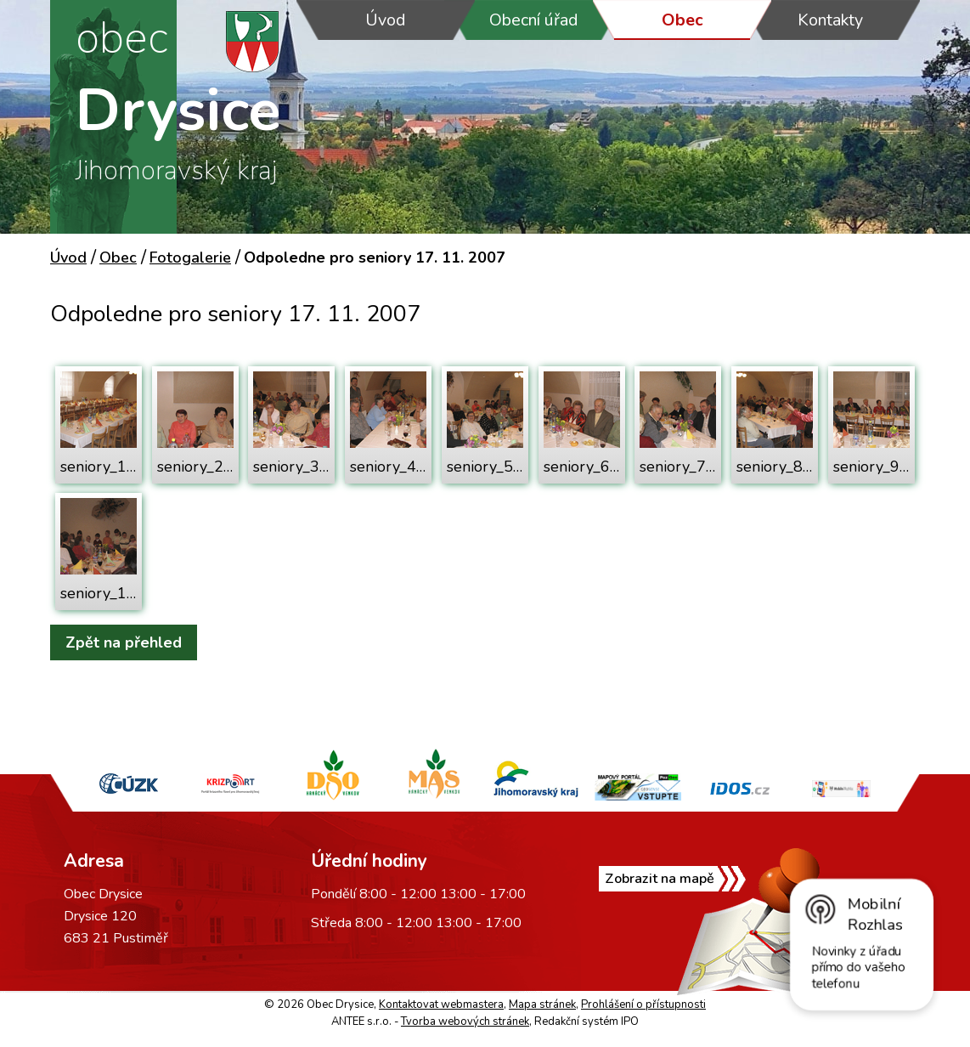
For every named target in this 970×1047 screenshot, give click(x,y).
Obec (682, 19)
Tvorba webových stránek (465, 1021)
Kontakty (830, 19)
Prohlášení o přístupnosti (643, 1004)
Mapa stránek (542, 1004)
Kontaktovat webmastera (441, 1004)
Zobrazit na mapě (659, 878)
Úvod (385, 19)
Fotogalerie (190, 257)
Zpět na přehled (123, 642)
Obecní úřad (533, 19)
